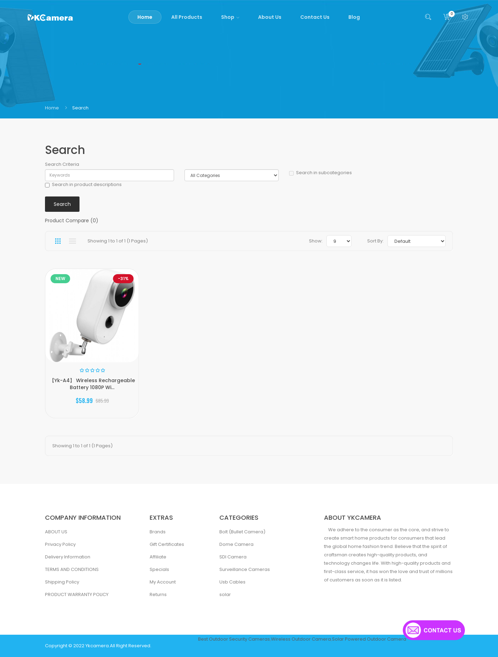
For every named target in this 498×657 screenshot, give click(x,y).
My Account (163, 582)
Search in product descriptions (83, 184)
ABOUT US (56, 531)
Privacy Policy (60, 544)
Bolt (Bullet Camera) (242, 531)
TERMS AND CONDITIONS (72, 569)
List (72, 241)
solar (225, 594)
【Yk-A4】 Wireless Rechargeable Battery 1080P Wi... (92, 384)
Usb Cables (232, 582)
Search (80, 108)
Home (52, 108)
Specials (159, 569)
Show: (316, 241)
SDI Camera (233, 557)
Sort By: (375, 241)
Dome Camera (236, 544)
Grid (57, 241)
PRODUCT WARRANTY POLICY (76, 594)
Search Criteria (62, 164)
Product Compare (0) (71, 220)
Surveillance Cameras (244, 569)
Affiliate (158, 557)
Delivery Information (67, 557)
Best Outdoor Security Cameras (234, 639)
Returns (158, 594)
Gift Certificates (167, 544)
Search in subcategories (320, 173)
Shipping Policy (62, 582)
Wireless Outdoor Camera (301, 639)
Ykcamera (97, 645)
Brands (158, 531)
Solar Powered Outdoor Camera (369, 639)
